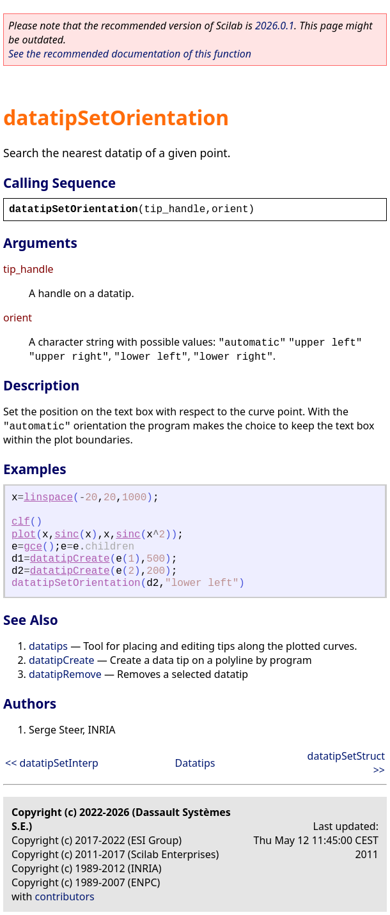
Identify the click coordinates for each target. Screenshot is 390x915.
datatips (48, 646)
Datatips (195, 763)
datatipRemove (65, 674)
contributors (65, 896)
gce (33, 547)
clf (21, 522)
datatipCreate (70, 559)
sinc (66, 535)
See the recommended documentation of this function (129, 54)
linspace (48, 498)
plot (24, 535)
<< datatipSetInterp (51, 763)
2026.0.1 (274, 26)
